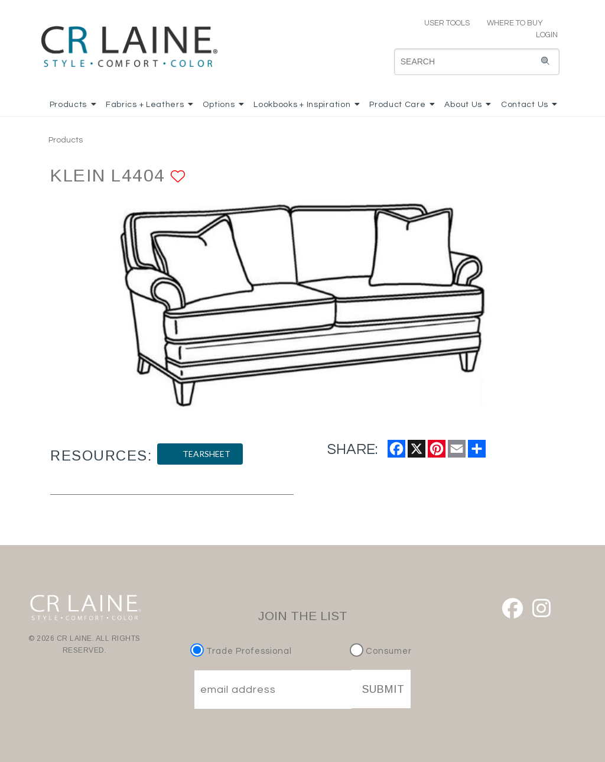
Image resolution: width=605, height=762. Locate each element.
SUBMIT (383, 689)
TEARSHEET (200, 454)
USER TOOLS (442, 23)
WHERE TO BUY (514, 23)
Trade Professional (242, 651)
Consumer (381, 651)
